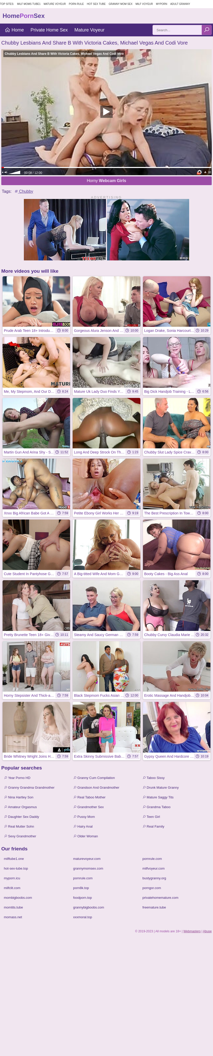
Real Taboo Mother (89, 797)
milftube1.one (14, 859)
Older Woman (85, 836)
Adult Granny (180, 4)
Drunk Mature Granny (160, 787)
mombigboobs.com (18, 898)
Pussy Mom (84, 817)
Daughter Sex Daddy (21, 817)
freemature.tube (154, 907)
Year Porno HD (17, 778)
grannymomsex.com (88, 868)
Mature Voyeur (55, 4)
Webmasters (192, 931)
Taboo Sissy (153, 778)
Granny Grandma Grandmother (29, 787)
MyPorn (161, 4)
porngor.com (151, 888)
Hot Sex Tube (96, 4)
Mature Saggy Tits (157, 797)
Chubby (23, 191)
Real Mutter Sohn (19, 826)
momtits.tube (13, 907)
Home (14, 30)
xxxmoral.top (82, 917)
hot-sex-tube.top (16, 868)
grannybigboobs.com (88, 907)
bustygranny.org (154, 878)
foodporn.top (82, 898)
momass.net (13, 917)
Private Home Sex (49, 30)
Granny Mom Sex (120, 4)
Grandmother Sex (88, 807)
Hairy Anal (83, 826)
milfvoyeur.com (153, 868)
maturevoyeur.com (87, 859)
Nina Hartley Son (18, 797)
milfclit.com (12, 888)
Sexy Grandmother (20, 836)
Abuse (207, 931)
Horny (106, 180)
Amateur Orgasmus (20, 807)
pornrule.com (152, 859)
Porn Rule (76, 4)
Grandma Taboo (156, 807)
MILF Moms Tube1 (29, 4)
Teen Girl (151, 817)
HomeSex (24, 15)
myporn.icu (12, 878)
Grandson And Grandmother (96, 787)
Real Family (153, 826)
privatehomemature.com (160, 898)
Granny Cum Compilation (94, 778)
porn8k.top (81, 888)
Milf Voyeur (144, 4)
